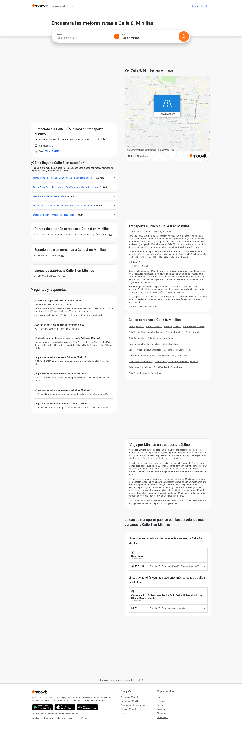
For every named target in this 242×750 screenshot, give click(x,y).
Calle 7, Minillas (136, 326)
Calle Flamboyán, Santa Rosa (168, 367)
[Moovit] (40, 6)
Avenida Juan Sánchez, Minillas (144, 344)
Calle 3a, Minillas (194, 332)
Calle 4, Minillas (169, 344)
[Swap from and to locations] (116, 36)
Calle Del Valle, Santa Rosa (177, 350)
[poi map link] (167, 118)
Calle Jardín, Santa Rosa (140, 361)
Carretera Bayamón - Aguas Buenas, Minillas (176, 361)
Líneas (160, 697)
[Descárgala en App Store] (64, 707)
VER (110, 234)
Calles (160, 705)
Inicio (59, 35)
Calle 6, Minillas (154, 326)
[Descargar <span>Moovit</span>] (199, 6)
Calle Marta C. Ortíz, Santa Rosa (172, 355)
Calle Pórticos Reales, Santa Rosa (145, 350)
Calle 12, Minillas (172, 326)
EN (124, 713)
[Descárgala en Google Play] (42, 707)
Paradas (161, 709)
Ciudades (161, 713)
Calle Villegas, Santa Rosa (160, 338)
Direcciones (162, 717)
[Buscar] (184, 36)
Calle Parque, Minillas (193, 326)
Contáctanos (83, 718)
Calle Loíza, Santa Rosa (140, 367)
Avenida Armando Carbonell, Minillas (165, 332)
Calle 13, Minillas (137, 332)
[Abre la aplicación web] (87, 707)
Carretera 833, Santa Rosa (141, 355)
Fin (123, 35)
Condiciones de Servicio (42, 718)
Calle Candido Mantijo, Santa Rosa (145, 373)
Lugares (161, 701)
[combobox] (84, 37)
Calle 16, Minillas (137, 338)
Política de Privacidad (65, 718)
